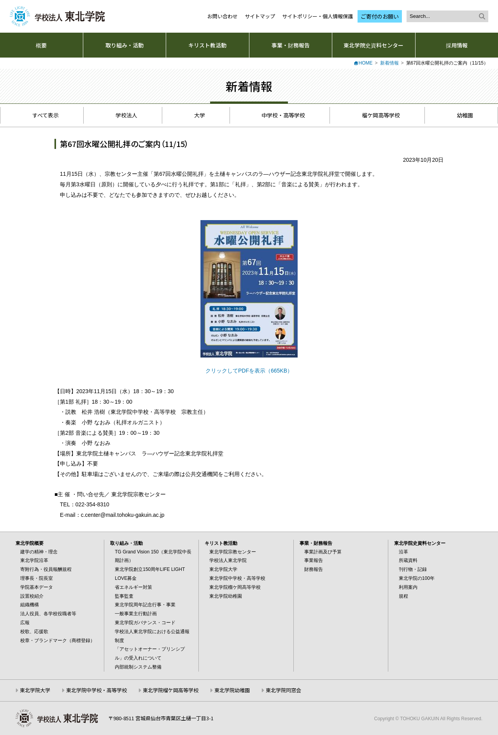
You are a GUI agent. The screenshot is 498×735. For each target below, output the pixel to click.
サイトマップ (260, 16)
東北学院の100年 (417, 578)
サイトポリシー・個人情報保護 (317, 16)
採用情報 (457, 45)
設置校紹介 (32, 596)
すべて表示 (42, 115)
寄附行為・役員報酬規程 (46, 569)
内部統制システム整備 (138, 667)
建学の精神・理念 (39, 552)
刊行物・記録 (413, 569)
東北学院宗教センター (232, 552)
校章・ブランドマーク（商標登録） (57, 640)
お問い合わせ (222, 16)
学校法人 (122, 115)
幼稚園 (460, 115)
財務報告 (313, 569)
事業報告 (313, 560)
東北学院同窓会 (283, 690)
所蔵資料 (408, 560)
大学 (195, 115)
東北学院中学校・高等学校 (237, 578)
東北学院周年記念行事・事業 (145, 604)
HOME (366, 63)
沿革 (403, 552)
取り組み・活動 (124, 45)
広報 (25, 622)
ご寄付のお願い (380, 16)
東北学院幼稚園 (225, 596)
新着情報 (389, 63)
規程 (403, 596)
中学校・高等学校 (279, 115)
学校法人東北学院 (228, 560)
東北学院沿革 (34, 560)
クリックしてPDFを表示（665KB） (249, 371)
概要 (41, 45)
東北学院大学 (223, 569)
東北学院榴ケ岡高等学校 (235, 587)
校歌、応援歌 (34, 631)
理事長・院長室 (36, 578)
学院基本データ (36, 587)
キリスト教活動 (207, 45)
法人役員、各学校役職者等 (48, 613)
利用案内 (408, 587)
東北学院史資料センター (373, 45)
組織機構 (29, 604)
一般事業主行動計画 (136, 613)
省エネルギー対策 (133, 587)
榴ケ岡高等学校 (376, 115)
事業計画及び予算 (323, 552)
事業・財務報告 (291, 45)
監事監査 (124, 596)
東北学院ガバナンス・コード (145, 622)
